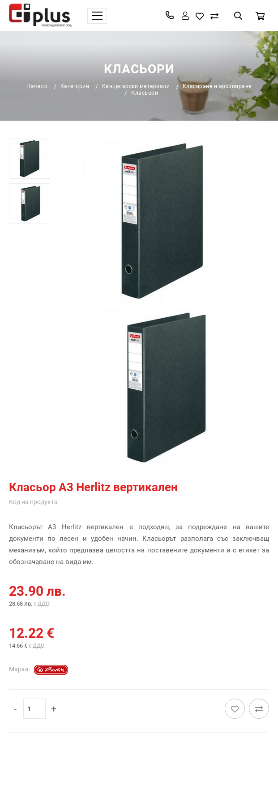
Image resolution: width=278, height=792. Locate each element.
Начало (36, 86)
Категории (75, 86)
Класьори (144, 93)
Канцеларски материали (136, 86)
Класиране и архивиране (217, 86)
